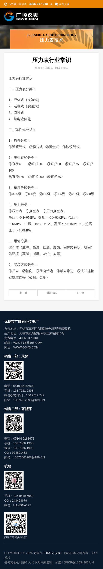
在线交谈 (64, 4)
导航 (95, 16)
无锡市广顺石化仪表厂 (48, 553)
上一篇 (23, 292)
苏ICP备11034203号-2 (79, 562)
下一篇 (80, 292)
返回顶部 (51, 292)
